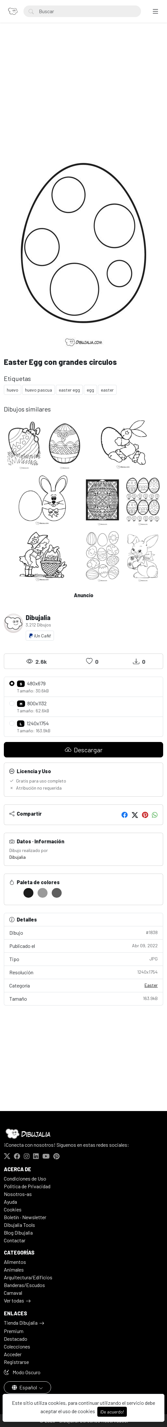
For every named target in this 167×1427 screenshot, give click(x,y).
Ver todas (14, 1300)
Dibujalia (17, 857)
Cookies (13, 1209)
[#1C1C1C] (28, 893)
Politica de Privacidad (27, 1186)
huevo (12, 390)
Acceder (13, 1354)
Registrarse (16, 1362)
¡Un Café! (40, 635)
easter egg (69, 390)
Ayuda (10, 1202)
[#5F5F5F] (57, 893)
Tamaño (83, 998)
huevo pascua (38, 390)
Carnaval (13, 1293)
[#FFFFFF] (14, 893)
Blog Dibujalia (18, 1232)
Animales (14, 1269)
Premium (13, 1331)
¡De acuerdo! (112, 1411)
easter (107, 390)
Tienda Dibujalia (21, 1323)
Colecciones (17, 1346)
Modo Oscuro (22, 1372)
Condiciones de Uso (25, 1178)
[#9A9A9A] (43, 893)
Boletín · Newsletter (25, 1217)
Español (25, 1387)
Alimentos (15, 1262)
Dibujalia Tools (19, 1225)
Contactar (14, 1240)
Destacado (15, 1339)
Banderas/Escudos (24, 1285)
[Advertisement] (83, 86)
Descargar (83, 750)
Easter (151, 985)
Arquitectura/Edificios (28, 1277)
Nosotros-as (18, 1194)
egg (90, 390)
